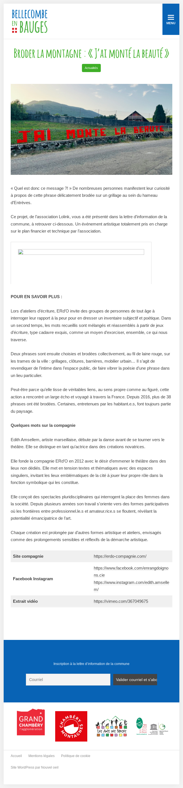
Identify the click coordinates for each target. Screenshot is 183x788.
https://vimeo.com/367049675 (121, 601)
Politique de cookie (75, 756)
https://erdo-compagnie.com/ (120, 556)
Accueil (16, 756)
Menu (170, 20)
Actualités (91, 68)
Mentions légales (41, 756)
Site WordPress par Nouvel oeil (35, 767)
